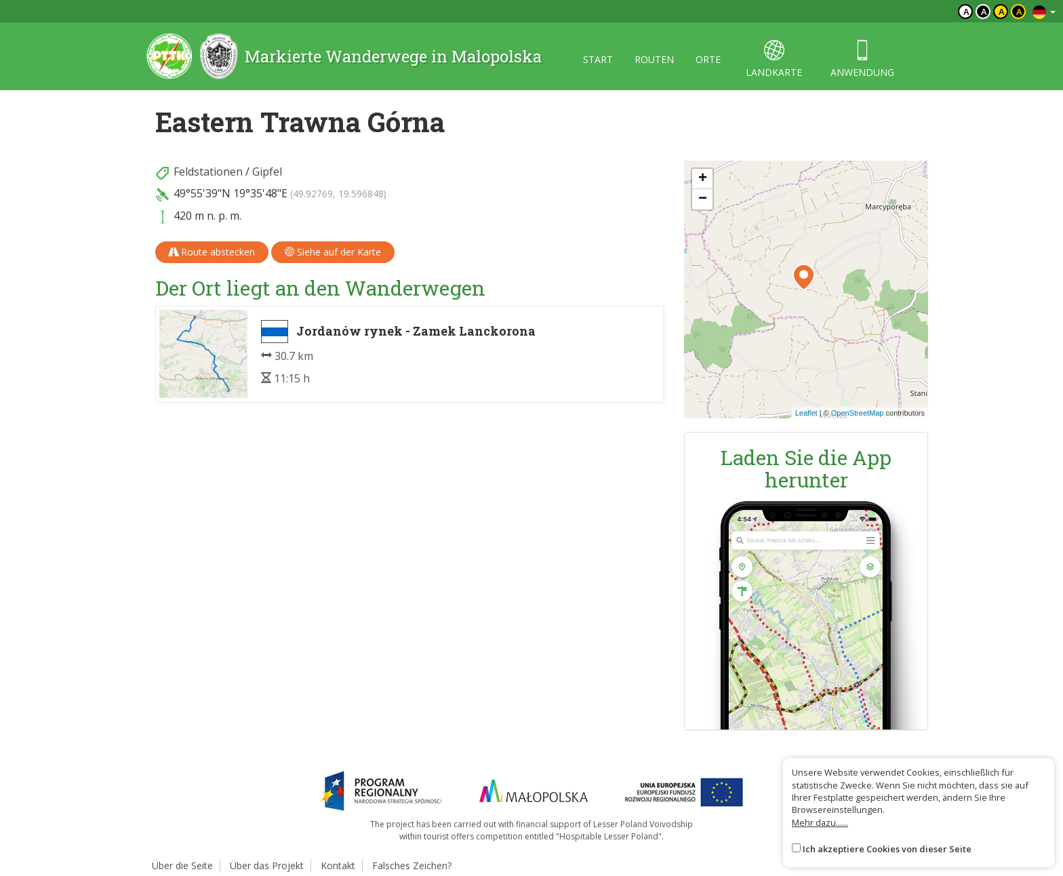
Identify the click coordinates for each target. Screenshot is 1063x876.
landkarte (774, 59)
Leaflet (806, 413)
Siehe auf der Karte (333, 251)
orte (708, 59)
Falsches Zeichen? (412, 865)
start (598, 59)
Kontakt (338, 865)
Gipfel (267, 171)
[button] (804, 277)
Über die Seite (182, 865)
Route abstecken (212, 251)
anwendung (862, 59)
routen (654, 59)
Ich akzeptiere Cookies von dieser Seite (887, 849)
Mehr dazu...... (820, 822)
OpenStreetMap (857, 413)
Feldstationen (208, 171)
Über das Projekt (267, 865)
